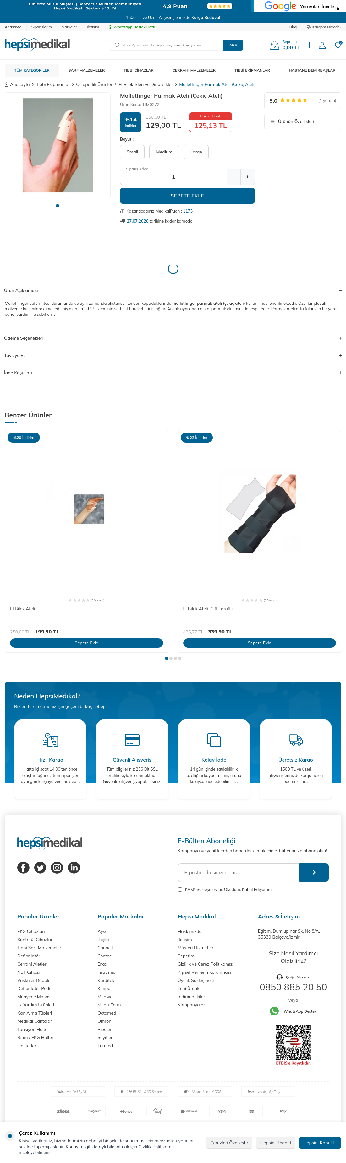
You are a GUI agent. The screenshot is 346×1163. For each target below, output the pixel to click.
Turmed (105, 1045)
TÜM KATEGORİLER (32, 70)
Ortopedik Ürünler (94, 84)
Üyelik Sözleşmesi (196, 980)
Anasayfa (13, 26)
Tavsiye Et (173, 355)
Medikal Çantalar (34, 1021)
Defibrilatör (28, 956)
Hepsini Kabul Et (320, 1142)
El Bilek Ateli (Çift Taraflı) (208, 608)
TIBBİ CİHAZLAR (139, 70)
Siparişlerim (41, 26)
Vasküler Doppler (34, 980)
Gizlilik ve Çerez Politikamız (205, 964)
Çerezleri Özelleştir (229, 1142)
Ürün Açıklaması (173, 290)
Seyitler (105, 1037)
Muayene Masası (34, 996)
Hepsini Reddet (275, 1142)
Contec (104, 956)
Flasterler (26, 1045)
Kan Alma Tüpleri (34, 1013)
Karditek (105, 980)
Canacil (105, 947)
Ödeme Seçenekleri (173, 338)
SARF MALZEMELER (87, 70)
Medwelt (106, 996)
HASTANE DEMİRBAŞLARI (313, 70)
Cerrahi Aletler (32, 964)
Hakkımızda (190, 931)
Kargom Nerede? (324, 26)
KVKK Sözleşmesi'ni (203, 889)
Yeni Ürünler (190, 988)
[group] (57, 145)
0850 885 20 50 (293, 987)
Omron (104, 1021)
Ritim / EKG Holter (35, 1037)
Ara (233, 45)
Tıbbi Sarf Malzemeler (39, 947)
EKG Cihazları (31, 931)
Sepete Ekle (187, 195)
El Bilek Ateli (22, 608)
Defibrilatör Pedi (33, 988)
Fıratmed (106, 972)
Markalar (69, 26)
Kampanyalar (191, 1005)
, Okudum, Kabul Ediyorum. (225, 889)
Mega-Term (109, 1005)
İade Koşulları (173, 372)
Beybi (103, 939)
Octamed (106, 1013)
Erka (102, 964)
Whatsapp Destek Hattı (132, 26)
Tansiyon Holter (33, 1029)
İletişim (93, 26)
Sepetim (186, 956)
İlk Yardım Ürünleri (35, 1005)
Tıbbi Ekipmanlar (53, 84)
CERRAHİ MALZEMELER (194, 70)
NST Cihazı (28, 972)
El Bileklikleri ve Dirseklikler (146, 84)
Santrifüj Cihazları (35, 939)
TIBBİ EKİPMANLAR (252, 70)
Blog (293, 26)
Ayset (103, 931)
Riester (104, 1029)
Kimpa (103, 988)
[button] (57, 205)
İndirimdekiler (191, 996)
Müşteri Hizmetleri (196, 947)
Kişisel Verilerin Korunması (204, 972)
